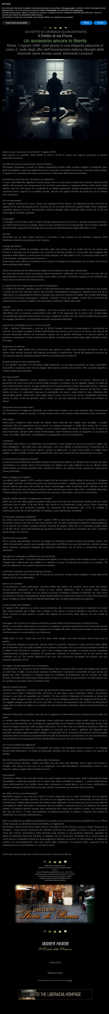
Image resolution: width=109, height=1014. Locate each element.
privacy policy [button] (70, 8)
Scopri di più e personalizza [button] (16, 23)
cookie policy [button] (78, 10)
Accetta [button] (100, 23)
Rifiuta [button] (86, 23)
